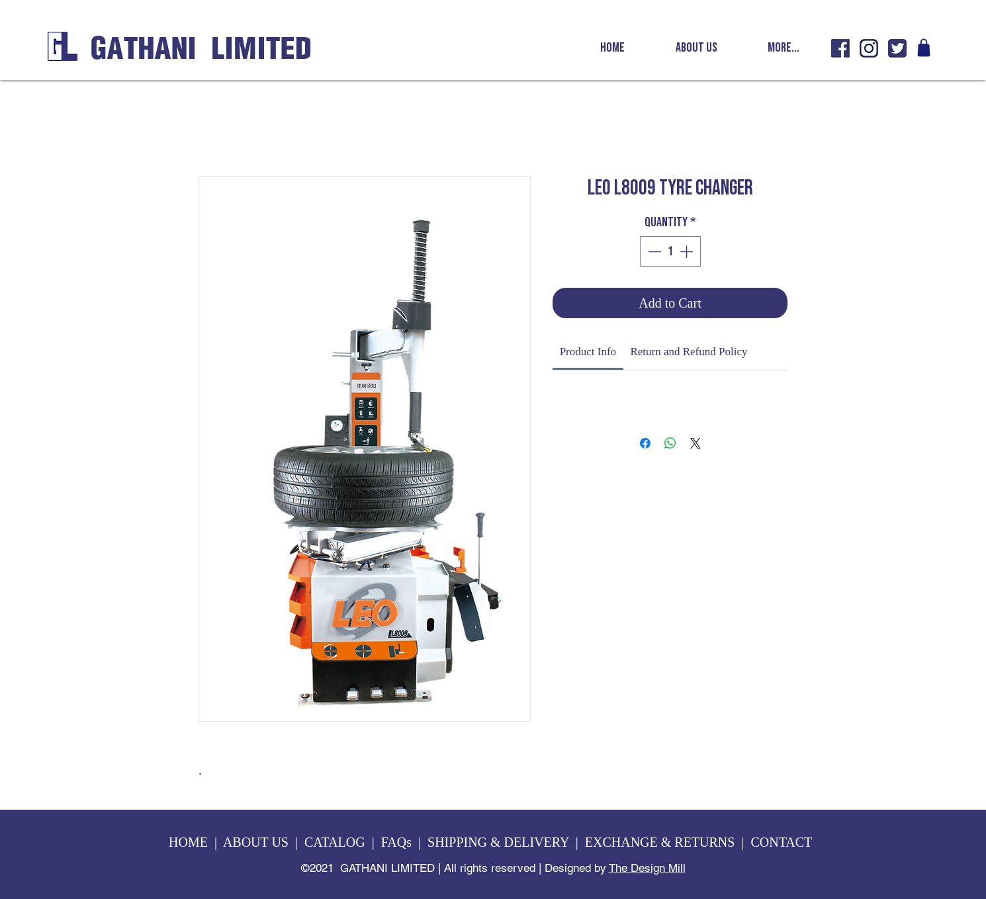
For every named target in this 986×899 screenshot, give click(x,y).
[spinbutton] (670, 251)
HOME (188, 842)
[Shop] (924, 48)
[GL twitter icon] (897, 48)
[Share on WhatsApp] (670, 443)
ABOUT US (256, 842)
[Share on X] (695, 443)
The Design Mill (647, 868)
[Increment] (687, 251)
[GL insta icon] (869, 48)
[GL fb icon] (840, 48)
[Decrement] (653, 251)
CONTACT (782, 842)
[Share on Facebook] (645, 443)
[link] (588, 351)
